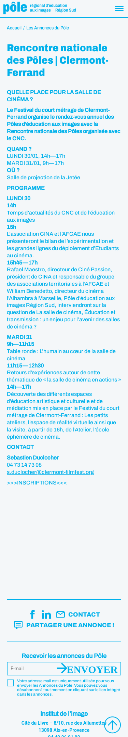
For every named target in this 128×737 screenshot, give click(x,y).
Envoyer (92, 668)
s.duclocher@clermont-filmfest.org (50, 472)
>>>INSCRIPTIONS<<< (37, 483)
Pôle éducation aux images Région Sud (39, 8)
